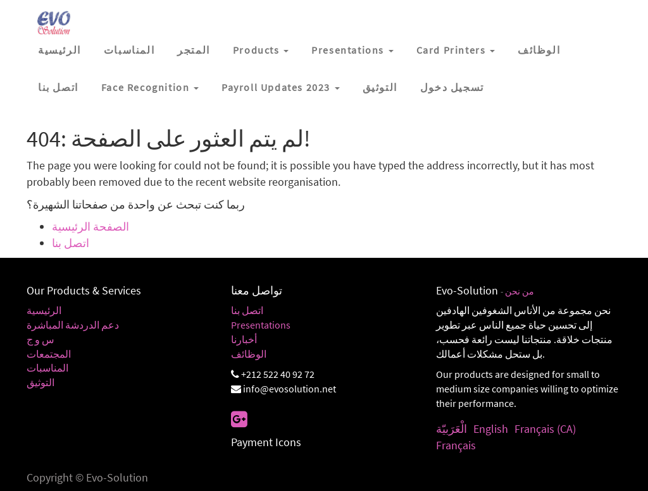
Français (456, 445)
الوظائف (248, 354)
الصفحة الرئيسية (90, 226)
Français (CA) (545, 428)
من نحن (519, 291)
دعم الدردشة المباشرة (73, 324)
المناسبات (47, 367)
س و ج (40, 339)
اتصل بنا (70, 243)
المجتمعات (49, 354)
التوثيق (40, 382)
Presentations (260, 324)
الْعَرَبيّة (451, 428)
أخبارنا (244, 339)
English (490, 428)
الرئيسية (44, 310)
